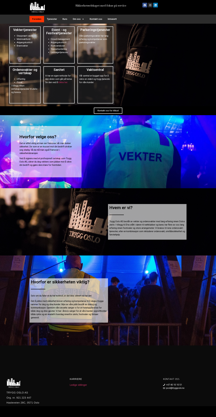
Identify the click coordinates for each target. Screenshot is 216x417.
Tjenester (52, 19)
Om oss (78, 19)
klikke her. (63, 82)
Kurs (65, 19)
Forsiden (36, 19)
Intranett (112, 19)
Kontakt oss (96, 19)
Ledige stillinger (78, 385)
